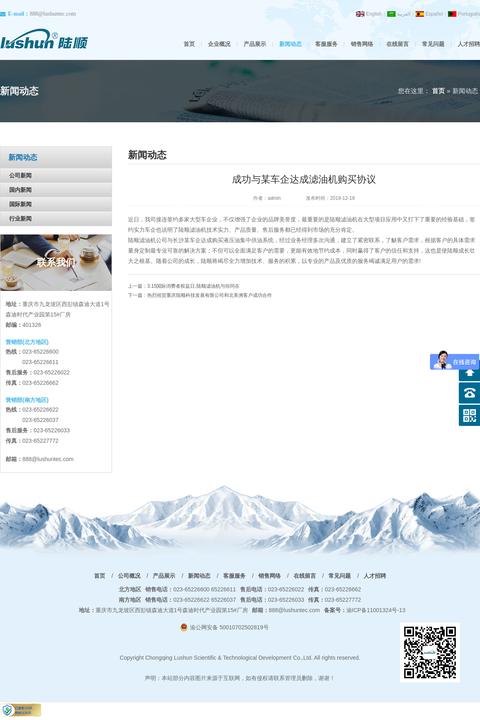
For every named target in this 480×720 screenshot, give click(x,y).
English (374, 14)
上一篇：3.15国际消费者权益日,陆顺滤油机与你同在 (184, 286)
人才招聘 (469, 44)
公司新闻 (20, 175)
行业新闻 (20, 218)
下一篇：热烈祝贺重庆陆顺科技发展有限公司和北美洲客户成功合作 (200, 295)
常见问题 (433, 44)
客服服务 (326, 44)
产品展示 (255, 44)
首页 (189, 44)
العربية (403, 14)
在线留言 (397, 44)
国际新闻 (20, 204)
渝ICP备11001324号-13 (365, 610)
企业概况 (219, 44)
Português (469, 14)
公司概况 (129, 576)
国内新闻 (20, 190)
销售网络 (362, 44)
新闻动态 (290, 44)
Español (434, 14)
